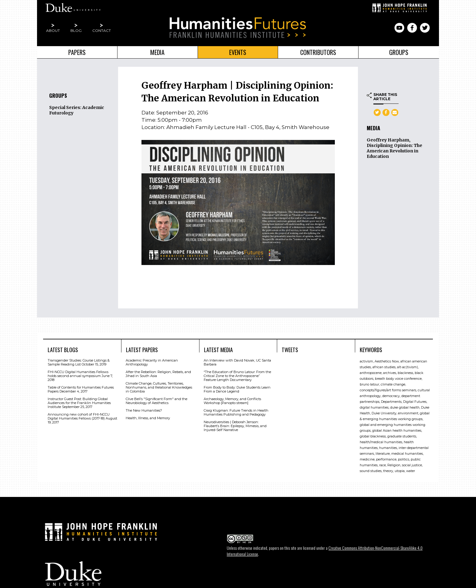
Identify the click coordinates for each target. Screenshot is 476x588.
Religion (393, 465)
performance (386, 459)
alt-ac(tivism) (407, 367)
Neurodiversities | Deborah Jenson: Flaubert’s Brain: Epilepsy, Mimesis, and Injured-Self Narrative (235, 426)
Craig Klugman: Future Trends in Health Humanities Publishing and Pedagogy (236, 412)
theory (388, 471)
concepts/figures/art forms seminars (388, 390)
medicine (367, 459)
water (410, 471)
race (382, 465)
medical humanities (407, 454)
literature (383, 454)
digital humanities (374, 408)
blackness (405, 373)
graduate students (401, 436)
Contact (101, 30)
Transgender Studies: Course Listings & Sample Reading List (79, 362)
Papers (77, 52)
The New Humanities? (144, 410)
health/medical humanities (381, 442)
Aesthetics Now (387, 361)
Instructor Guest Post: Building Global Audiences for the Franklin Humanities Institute (79, 403)
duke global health (405, 408)
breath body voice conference (398, 379)
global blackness (373, 436)
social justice (412, 465)
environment (408, 413)
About (53, 30)
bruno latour (369, 384)
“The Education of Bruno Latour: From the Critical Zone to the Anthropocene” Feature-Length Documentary (237, 376)
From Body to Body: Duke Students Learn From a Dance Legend (237, 389)
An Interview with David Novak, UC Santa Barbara (237, 362)
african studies (384, 367)
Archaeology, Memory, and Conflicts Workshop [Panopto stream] (232, 401)
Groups (398, 52)
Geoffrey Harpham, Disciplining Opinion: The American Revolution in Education (394, 148)
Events (237, 52)
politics (403, 459)
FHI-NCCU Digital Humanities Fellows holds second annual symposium (78, 374)
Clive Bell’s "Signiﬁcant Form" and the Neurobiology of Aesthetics (156, 401)
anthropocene (371, 373)
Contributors (318, 52)
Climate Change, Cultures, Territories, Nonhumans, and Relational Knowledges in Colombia (159, 387)
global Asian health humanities (396, 431)
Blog (76, 30)
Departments (391, 402)
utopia (400, 471)
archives (389, 373)
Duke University (384, 413)
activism (366, 361)
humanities (388, 448)
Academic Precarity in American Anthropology (152, 362)
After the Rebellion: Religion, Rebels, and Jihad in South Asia (158, 374)
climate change (393, 384)
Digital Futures (415, 402)
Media (157, 52)
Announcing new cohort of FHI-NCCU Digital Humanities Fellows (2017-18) (79, 416)
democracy (391, 396)
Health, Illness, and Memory (148, 418)
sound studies (371, 471)
